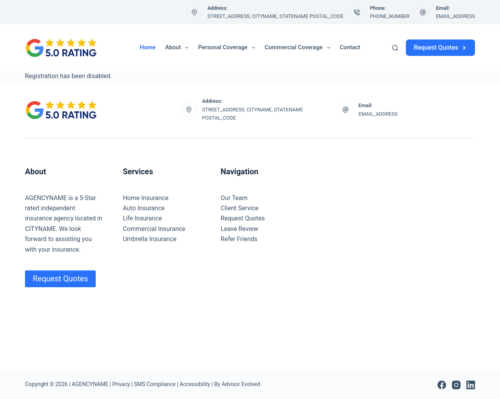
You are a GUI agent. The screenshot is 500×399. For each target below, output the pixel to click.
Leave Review (239, 229)
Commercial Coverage (299, 47)
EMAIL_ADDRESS (455, 16)
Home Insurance (145, 198)
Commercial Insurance (154, 229)
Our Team (234, 198)
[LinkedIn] (470, 385)
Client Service (240, 208)
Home (147, 47)
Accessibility (195, 384)
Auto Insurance (143, 208)
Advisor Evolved (240, 384)
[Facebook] (442, 385)
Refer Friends (239, 239)
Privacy (121, 384)
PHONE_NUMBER (390, 16)
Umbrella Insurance (149, 239)
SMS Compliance (154, 384)
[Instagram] (456, 385)
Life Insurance (142, 218)
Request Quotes (440, 47)
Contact (350, 47)
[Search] (395, 48)
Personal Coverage (228, 47)
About (178, 47)
